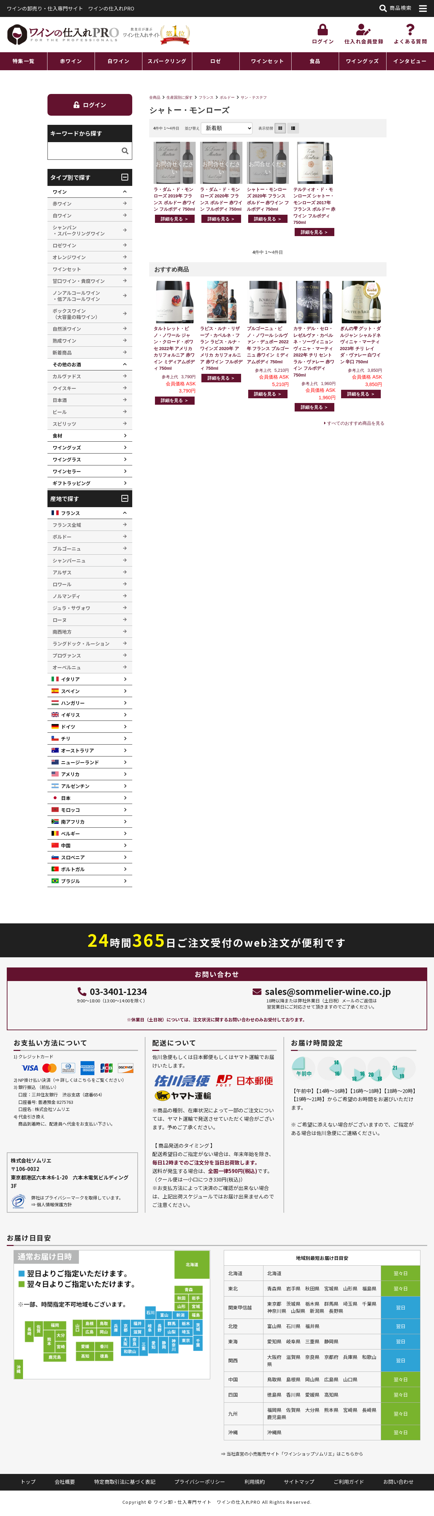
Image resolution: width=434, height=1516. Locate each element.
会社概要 (65, 1481)
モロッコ (70, 809)
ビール (60, 411)
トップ (28, 1481)
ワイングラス (67, 459)
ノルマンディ (67, 596)
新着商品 (62, 352)
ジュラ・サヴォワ (71, 608)
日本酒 (60, 400)
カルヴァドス (67, 376)
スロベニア (73, 857)
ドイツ (68, 726)
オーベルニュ (67, 667)
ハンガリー (73, 702)
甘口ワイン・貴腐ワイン (79, 280)
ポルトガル (73, 869)
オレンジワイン (69, 257)
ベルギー (70, 833)
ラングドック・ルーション (81, 643)
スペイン (70, 691)
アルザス (62, 572)
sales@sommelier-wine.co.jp (322, 991)
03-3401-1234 (112, 991)
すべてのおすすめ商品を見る (355, 423)
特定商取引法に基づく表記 (124, 1481)
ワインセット (267, 60)
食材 (57, 435)
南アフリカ (73, 821)
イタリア (70, 679)
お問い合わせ (398, 1481)
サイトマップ (299, 1481)
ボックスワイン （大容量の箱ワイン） (76, 313)
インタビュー (410, 60)
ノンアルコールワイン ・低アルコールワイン (76, 295)
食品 (315, 60)
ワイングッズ (362, 60)
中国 (66, 845)
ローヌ (60, 619)
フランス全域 (67, 524)
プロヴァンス (67, 655)
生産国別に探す (179, 97)
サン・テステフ (254, 97)
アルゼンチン (75, 786)
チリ (66, 738)
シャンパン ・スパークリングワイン (79, 230)
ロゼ (215, 60)
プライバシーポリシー (199, 1481)
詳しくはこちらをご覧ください (91, 1080)
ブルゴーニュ (67, 548)
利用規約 (254, 1481)
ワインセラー (67, 471)
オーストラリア (77, 750)
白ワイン (118, 60)
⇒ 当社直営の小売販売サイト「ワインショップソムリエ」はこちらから (292, 1454)
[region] (217, 61)
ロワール (62, 584)
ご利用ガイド (349, 1481)
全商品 (154, 97)
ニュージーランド (80, 762)
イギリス (70, 714)
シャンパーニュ (69, 560)
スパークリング (167, 60)
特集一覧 (24, 60)
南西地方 (62, 631)
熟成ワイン (64, 340)
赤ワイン (71, 60)
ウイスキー (64, 388)
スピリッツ (64, 423)
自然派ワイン (67, 328)
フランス (206, 97)
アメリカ (70, 774)
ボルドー (227, 97)
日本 (66, 797)
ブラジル (70, 881)
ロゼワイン (64, 245)
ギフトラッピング (72, 483)
